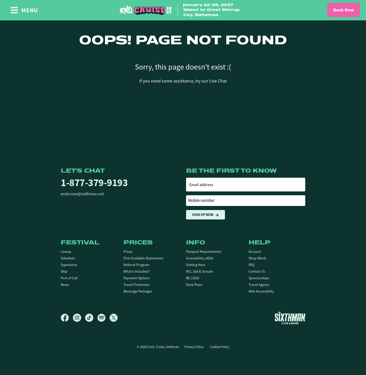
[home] (183, 10)
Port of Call (69, 278)
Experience (69, 264)
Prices (128, 251)
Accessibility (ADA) (200, 258)
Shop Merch (257, 258)
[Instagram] (79, 318)
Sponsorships (259, 278)
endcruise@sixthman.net (82, 194)
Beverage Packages (138, 291)
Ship (64, 271)
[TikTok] (91, 318)
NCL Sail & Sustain (199, 271)
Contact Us (257, 271)
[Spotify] (103, 318)
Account (255, 251)
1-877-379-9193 (94, 182)
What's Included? (136, 271)
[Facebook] (67, 318)
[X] (114, 318)
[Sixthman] (290, 317)
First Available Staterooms (143, 258)
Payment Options (137, 278)
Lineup (66, 251)
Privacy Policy (194, 347)
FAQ (251, 264)
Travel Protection (137, 284)
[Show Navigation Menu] (24, 10)
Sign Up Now (205, 214)
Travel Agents (259, 284)
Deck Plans (194, 284)
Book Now (343, 10)
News (65, 284)
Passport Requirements (203, 251)
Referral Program (136, 264)
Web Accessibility (261, 291)
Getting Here (195, 264)
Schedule (68, 258)
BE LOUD (192, 278)
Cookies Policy (219, 347)
